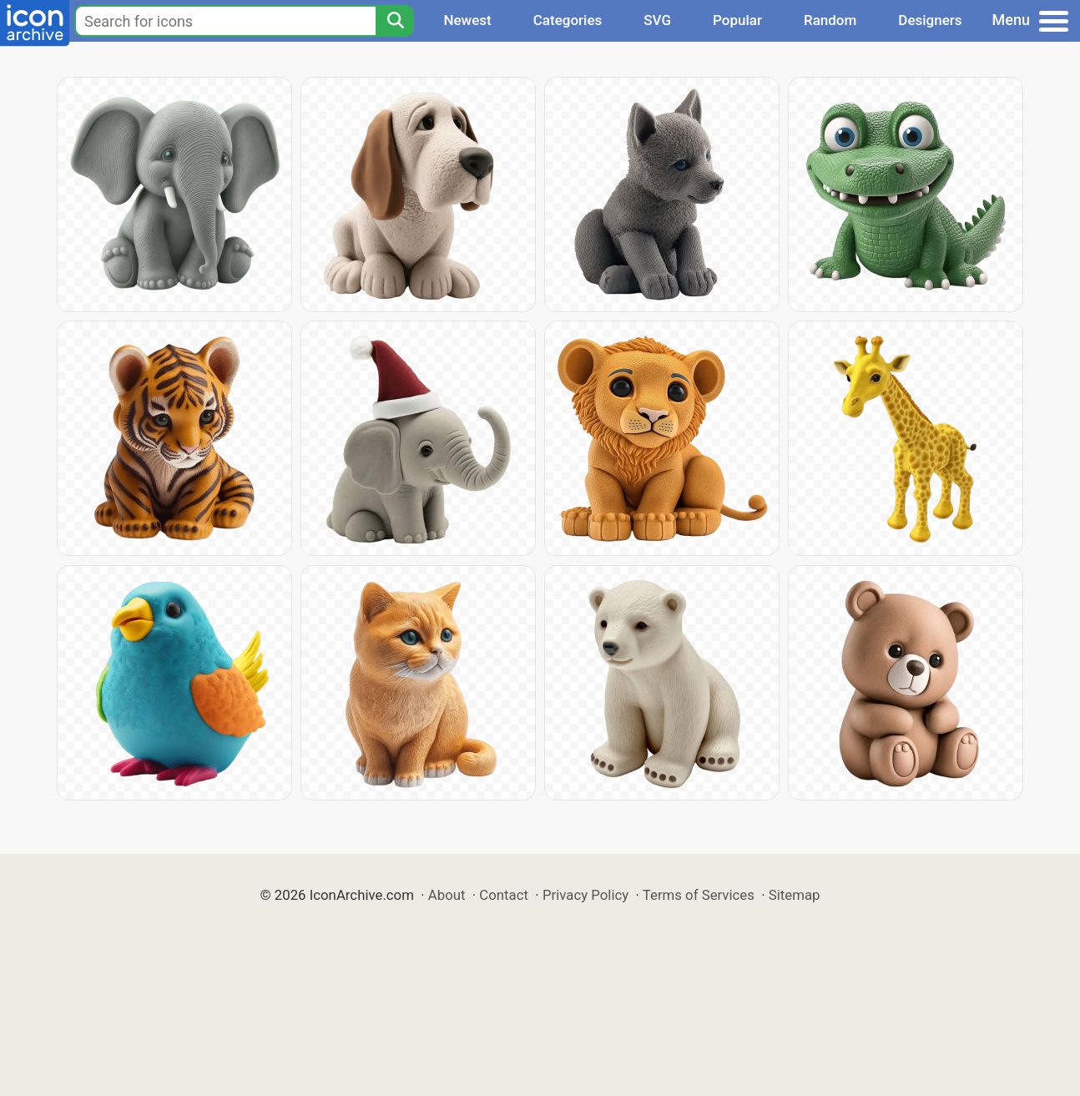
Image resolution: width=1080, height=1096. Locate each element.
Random (830, 20)
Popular (737, 20)
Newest (467, 20)
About (447, 894)
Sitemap (794, 894)
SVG (657, 20)
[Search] (395, 21)
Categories (568, 20)
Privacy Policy (585, 894)
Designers (929, 20)
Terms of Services (698, 894)
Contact (503, 894)
